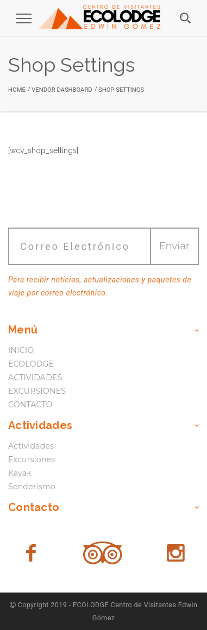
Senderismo (31, 487)
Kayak (20, 473)
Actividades (31, 446)
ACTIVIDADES (35, 377)
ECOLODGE (31, 364)
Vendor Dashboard (62, 89)
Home (17, 89)
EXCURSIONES (37, 391)
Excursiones (31, 459)
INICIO (21, 350)
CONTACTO (30, 405)
